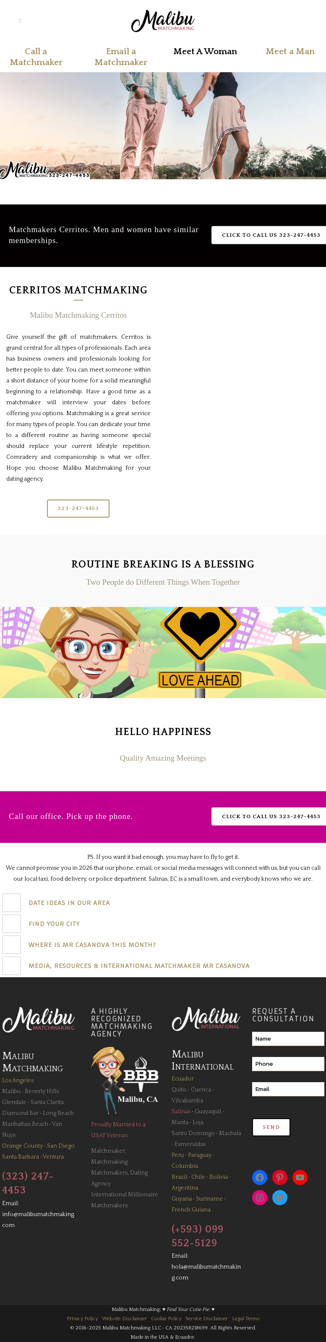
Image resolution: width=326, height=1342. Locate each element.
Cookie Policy (166, 1318)
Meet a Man (290, 51)
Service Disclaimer (206, 1318)
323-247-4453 (78, 508)
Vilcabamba (187, 1100)
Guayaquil (208, 1111)
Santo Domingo (193, 1133)
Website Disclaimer (124, 1318)
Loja (198, 1122)
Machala (230, 1133)
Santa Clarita (47, 1102)
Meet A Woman (205, 51)
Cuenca (201, 1089)
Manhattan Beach (25, 1124)
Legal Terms (246, 1318)
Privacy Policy (82, 1318)
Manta (180, 1122)
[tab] (163, 902)
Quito (179, 1089)
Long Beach (58, 1113)
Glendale (14, 1102)
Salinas (181, 1111)
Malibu (11, 1091)
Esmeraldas (190, 1144)
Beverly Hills (42, 1091)
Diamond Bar (20, 1113)
